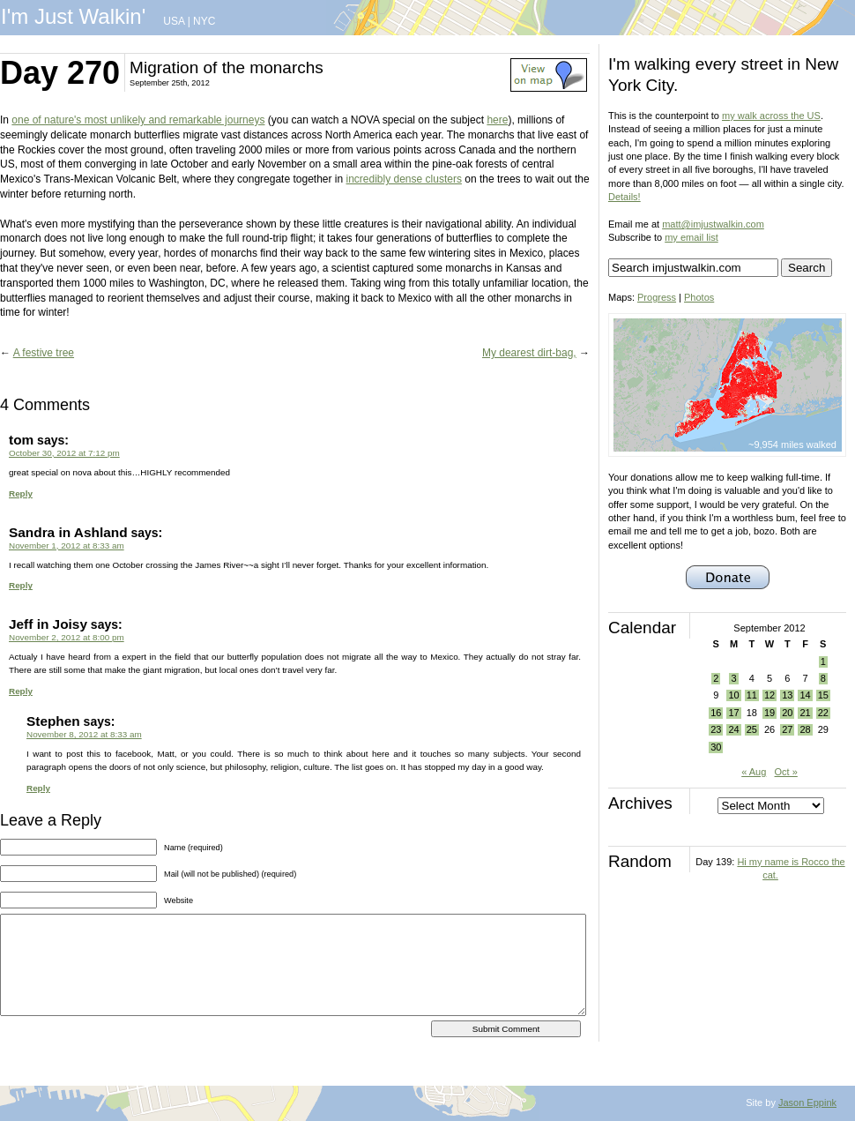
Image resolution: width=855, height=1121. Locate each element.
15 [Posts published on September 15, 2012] (823, 695)
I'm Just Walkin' (73, 16)
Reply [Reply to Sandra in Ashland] (21, 585)
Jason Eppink (807, 1102)
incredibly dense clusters (404, 179)
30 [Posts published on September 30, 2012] (715, 747)
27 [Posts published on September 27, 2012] (787, 729)
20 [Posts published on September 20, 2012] (787, 712)
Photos (699, 297)
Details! (624, 196)
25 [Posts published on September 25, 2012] (752, 729)
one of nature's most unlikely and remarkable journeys (137, 120)
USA (173, 21)
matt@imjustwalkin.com (713, 224)
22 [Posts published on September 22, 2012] (823, 712)
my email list (691, 237)
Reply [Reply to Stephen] (38, 788)
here (497, 120)
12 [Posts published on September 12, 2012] (769, 695)
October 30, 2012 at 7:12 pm (64, 453)
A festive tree (43, 353)
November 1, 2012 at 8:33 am (66, 545)
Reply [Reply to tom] (21, 493)
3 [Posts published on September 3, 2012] (733, 678)
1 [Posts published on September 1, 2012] (823, 661)
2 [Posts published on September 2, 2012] (715, 678)
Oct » (786, 771)
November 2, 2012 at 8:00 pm (66, 637)
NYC (204, 21)
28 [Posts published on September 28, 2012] (804, 729)
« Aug (753, 771)
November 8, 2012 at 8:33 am (84, 734)
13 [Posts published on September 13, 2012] (787, 695)
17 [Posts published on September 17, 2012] (733, 712)
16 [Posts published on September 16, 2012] (715, 712)
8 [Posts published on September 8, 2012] (823, 678)
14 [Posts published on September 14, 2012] (804, 695)
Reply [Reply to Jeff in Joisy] (21, 691)
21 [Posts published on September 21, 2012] (804, 712)
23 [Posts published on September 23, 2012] (715, 729)
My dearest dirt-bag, (529, 353)
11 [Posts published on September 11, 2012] (752, 695)
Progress (656, 297)
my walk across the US (771, 115)
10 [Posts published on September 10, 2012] (733, 695)
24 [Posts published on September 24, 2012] (733, 729)
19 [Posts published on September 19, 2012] (769, 712)
